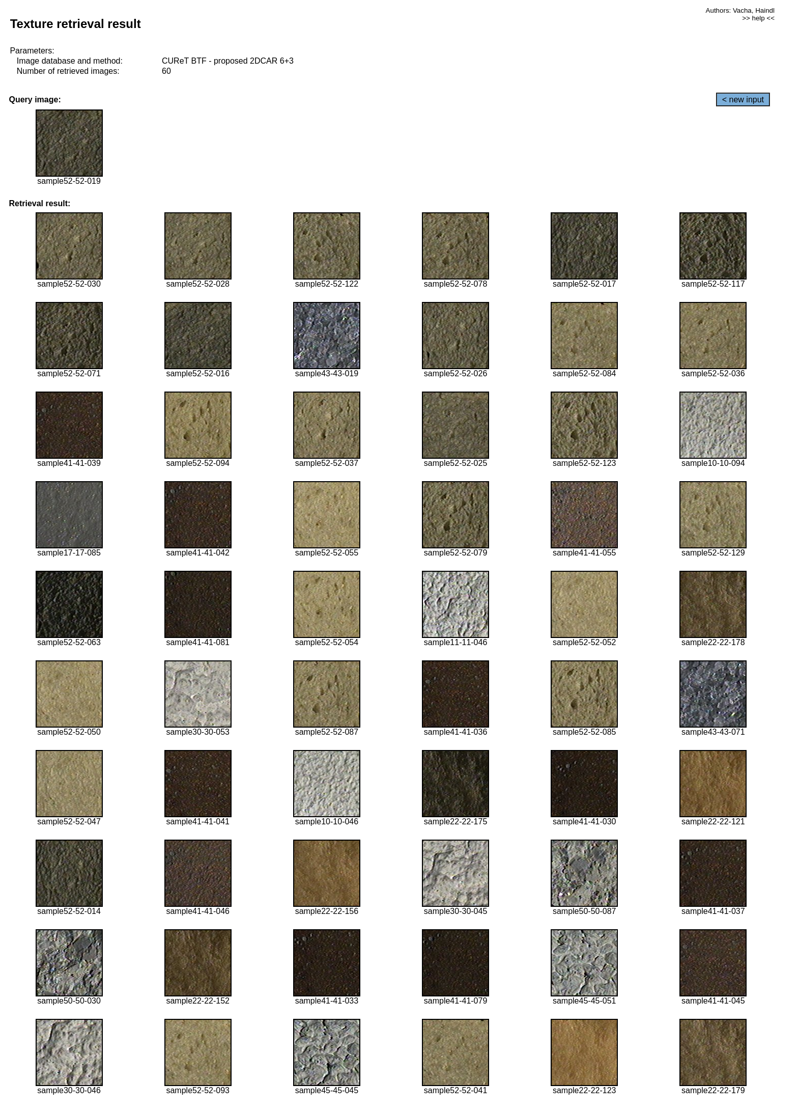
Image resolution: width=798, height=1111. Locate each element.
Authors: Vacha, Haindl (740, 10)
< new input (743, 99)
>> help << (758, 18)
